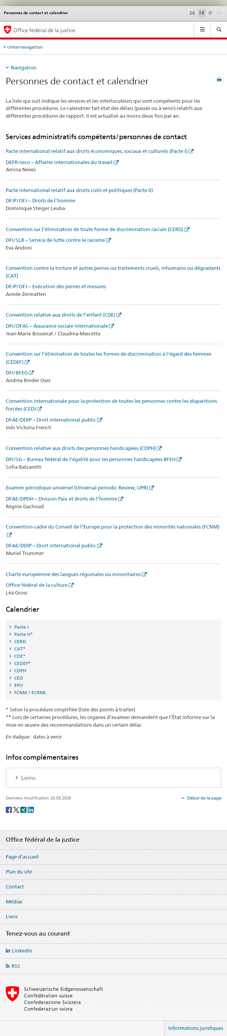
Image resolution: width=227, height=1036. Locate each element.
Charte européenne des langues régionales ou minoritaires (73, 574)
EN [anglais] (219, 13)
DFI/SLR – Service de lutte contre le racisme (55, 240)
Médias (14, 901)
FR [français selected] (201, 13)
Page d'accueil (22, 857)
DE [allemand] (192, 13)
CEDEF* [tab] (21, 663)
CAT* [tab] (19, 649)
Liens (12, 916)
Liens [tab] (27, 778)
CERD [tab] (19, 641)
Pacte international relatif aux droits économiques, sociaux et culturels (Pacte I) (96, 151)
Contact (15, 886)
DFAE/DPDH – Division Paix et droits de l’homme (61, 499)
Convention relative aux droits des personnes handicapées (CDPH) (81, 448)
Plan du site (19, 872)
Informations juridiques (195, 1028)
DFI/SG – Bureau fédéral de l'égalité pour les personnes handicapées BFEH (91, 459)
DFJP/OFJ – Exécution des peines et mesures (56, 286)
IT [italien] (210, 13)
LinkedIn (22, 950)
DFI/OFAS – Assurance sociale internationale (57, 326)
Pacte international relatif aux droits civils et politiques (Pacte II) (79, 190)
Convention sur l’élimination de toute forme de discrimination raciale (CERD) (94, 229)
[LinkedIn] (31, 809)
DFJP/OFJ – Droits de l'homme (40, 200)
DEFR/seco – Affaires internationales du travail (59, 162)
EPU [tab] (18, 685)
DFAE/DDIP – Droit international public (51, 420)
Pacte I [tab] (21, 627)
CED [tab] (18, 678)
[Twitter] (16, 809)
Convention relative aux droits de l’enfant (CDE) (60, 315)
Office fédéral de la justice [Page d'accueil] (44, 30)
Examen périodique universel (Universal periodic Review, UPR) (77, 487)
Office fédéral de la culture (37, 585)
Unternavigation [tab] (25, 47)
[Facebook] (9, 809)
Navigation (23, 67)
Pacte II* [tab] (23, 634)
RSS (16, 966)
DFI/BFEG (17, 372)
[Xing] (24, 809)
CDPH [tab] (20, 670)
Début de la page (203, 798)
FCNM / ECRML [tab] (29, 692)
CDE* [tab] (19, 656)
